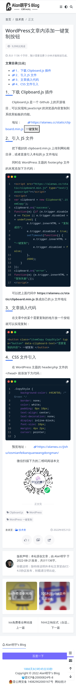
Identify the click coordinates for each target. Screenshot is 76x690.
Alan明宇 (61, 556)
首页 (8, 19)
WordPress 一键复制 (19, 519)
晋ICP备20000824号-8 (39, 677)
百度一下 (38, 656)
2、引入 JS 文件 (26, 75)
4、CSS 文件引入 (27, 84)
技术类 (19, 19)
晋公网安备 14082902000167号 (31, 682)
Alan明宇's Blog (49, 673)
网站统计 (60, 682)
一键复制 (32, 129)
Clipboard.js (15, 512)
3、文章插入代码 (27, 79)
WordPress (34, 512)
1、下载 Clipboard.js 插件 (33, 70)
